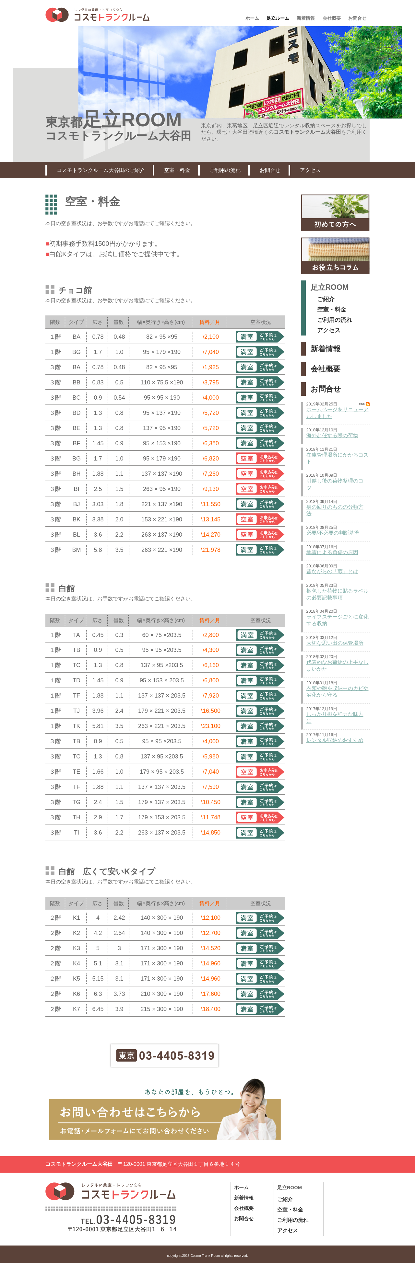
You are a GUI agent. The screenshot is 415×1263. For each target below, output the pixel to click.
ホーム (241, 1187)
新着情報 (325, 349)
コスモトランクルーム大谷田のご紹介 (101, 170)
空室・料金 (177, 170)
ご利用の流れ (225, 170)
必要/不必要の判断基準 (333, 533)
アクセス (310, 170)
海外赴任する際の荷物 (332, 435)
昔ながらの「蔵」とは (332, 571)
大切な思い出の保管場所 (334, 643)
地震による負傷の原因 (332, 552)
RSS (364, 404)
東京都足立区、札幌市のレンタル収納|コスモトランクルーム (97, 14)
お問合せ (270, 170)
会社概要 (325, 369)
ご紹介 (326, 299)
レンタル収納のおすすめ (334, 740)
